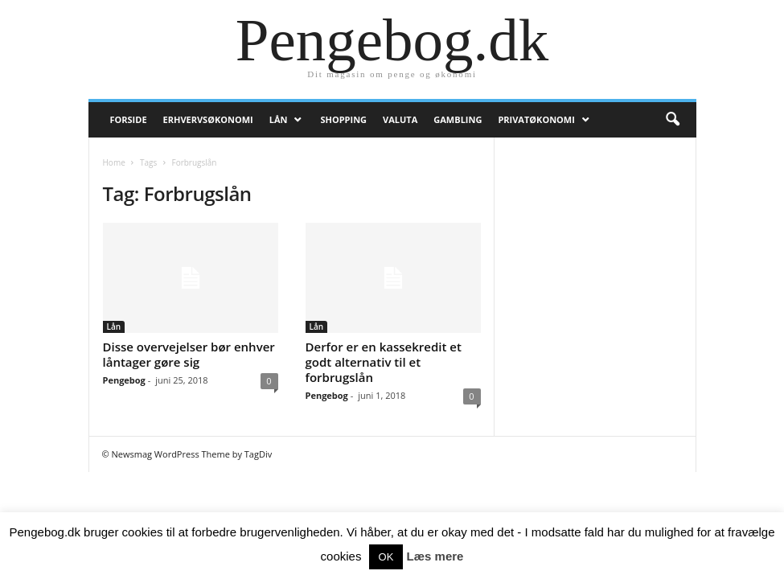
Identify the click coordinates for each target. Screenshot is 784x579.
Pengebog (124, 380)
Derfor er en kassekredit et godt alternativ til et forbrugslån (384, 362)
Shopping (343, 119)
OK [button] (386, 557)
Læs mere (435, 556)
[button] (672, 120)
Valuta (400, 119)
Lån (278, 119)
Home (114, 162)
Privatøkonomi (536, 119)
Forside (128, 119)
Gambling (457, 119)
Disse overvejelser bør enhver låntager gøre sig (189, 354)
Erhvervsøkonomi (208, 119)
